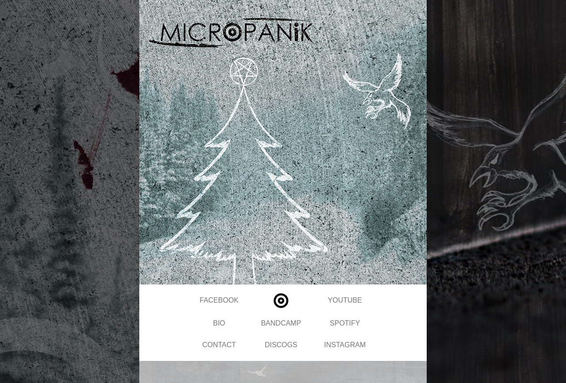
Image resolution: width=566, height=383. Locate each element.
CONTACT (219, 345)
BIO (219, 323)
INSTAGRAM (345, 345)
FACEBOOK (218, 300)
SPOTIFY (345, 323)
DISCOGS (281, 345)
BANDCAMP (281, 323)
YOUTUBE (345, 300)
